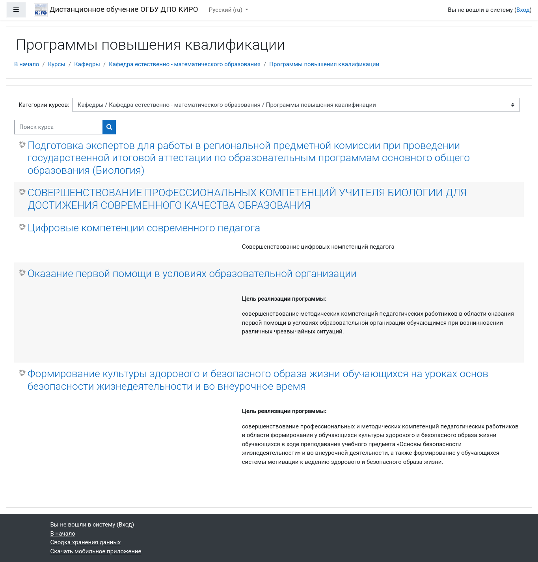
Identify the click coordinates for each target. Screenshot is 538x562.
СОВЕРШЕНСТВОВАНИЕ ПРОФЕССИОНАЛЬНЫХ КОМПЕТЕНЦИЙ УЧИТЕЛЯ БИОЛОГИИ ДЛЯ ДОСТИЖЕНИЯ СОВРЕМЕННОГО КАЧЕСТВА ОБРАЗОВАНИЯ (247, 199)
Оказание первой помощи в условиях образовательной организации (192, 273)
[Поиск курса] (58, 127)
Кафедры (87, 64)
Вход (523, 9)
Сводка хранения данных (85, 542)
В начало (26, 64)
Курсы (56, 64)
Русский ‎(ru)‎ (226, 9)
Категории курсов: (44, 104)
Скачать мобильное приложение (95, 551)
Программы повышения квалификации (324, 64)
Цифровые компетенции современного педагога (144, 228)
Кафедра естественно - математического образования (185, 64)
